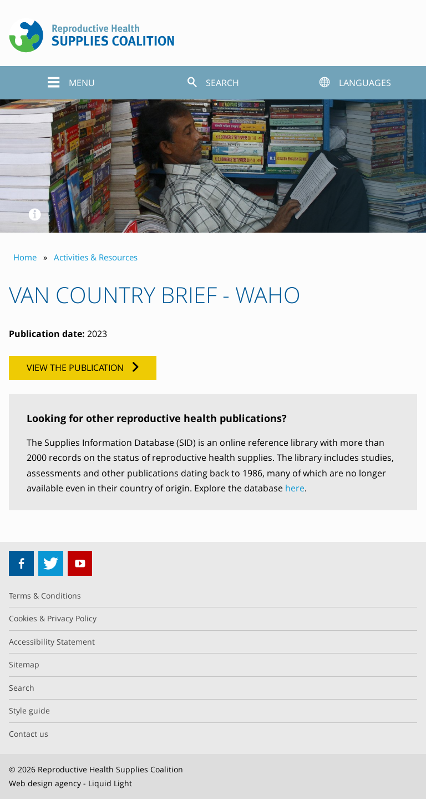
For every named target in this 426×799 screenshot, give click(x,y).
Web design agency (45, 783)
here (295, 488)
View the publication (75, 367)
